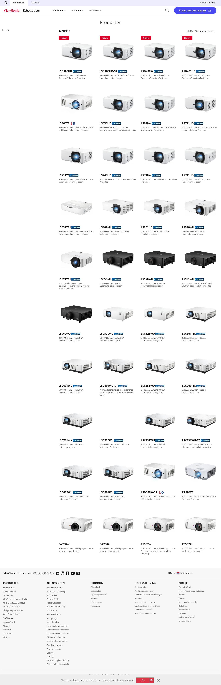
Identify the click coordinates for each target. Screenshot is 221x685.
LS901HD (147, 227)
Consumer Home (54, 649)
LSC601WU (65, 385)
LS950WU (147, 279)
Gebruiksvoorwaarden (108, 675)
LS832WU (65, 227)
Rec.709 (11, 212)
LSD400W (147, 71)
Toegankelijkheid (124, 675)
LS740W (146, 175)
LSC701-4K (65, 440)
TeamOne (7, 633)
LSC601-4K (189, 333)
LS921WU (65, 279)
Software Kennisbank (143, 609)
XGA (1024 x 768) (16, 111)
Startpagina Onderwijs (56, 591)
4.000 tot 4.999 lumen (18, 149)
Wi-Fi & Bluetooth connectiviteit (23, 224)
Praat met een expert (192, 10)
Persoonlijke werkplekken (57, 626)
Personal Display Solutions (58, 660)
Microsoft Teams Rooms (57, 641)
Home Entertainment (18, 86)
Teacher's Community (56, 606)
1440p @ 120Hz (15, 220)
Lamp (10, 56)
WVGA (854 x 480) (16, 107)
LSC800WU (65, 492)
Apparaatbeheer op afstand (58, 633)
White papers (96, 602)
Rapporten (95, 606)
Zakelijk (35, 2)
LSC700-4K (189, 385)
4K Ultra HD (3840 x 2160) (20, 128)
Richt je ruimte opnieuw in (58, 664)
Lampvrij (11, 191)
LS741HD (188, 175)
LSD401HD (189, 71)
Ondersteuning (207, 2)
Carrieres (182, 613)
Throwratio (11, 166)
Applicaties (11, 73)
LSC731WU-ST (191, 440)
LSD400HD (65, 71)
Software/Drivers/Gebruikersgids (148, 594)
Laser (10, 61)
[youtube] (73, 573)
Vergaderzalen (53, 622)
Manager (6, 626)
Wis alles (48, 36)
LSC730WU (106, 440)
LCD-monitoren (9, 591)
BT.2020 (11, 207)
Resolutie (10, 103)
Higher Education (54, 603)
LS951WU (188, 279)
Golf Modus (13, 245)
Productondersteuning (144, 591)
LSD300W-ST (149, 492)
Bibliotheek (95, 587)
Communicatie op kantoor (58, 629)
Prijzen (181, 594)
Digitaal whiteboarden (56, 637)
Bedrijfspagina (52, 618)
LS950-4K (106, 279)
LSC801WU (106, 492)
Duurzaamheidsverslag (188, 602)
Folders (94, 598)
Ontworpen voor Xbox (18, 216)
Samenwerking (184, 621)
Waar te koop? (184, 609)
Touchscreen (52, 595)
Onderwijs (19, 2)
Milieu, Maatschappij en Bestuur (191, 591)
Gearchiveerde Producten (145, 613)
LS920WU (188, 227)
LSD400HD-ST (108, 71)
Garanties (139, 598)
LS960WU (65, 333)
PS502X (187, 544)
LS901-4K (106, 227)
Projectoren (8, 595)
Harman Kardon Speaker (19, 195)
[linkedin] (58, 573)
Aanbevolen (206, 31)
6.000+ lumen (14, 157)
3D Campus (52, 610)
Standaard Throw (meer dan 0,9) (23, 170)
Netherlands (184, 573)
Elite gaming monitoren (13, 610)
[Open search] (168, 10)
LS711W (64, 175)
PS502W (146, 544)
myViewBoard (9, 622)
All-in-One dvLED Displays (14, 603)
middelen (94, 10)
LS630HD (105, 123)
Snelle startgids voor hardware (147, 606)
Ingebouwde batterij (17, 203)
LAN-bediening (14, 254)
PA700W (64, 544)
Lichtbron (10, 48)
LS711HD (188, 123)
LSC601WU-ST (109, 385)
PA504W (187, 492)
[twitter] (78, 573)
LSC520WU (106, 333)
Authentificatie (53, 599)
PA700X (105, 544)
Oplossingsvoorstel (99, 594)
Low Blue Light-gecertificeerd (22, 233)
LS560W (64, 123)
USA (143, 680)
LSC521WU (148, 333)
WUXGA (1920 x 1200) (18, 124)
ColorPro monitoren (11, 614)
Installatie (12, 90)
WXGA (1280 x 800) (17, 115)
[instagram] (63, 573)
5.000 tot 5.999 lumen (18, 153)
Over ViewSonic (185, 587)
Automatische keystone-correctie (24, 237)
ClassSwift (7, 629)
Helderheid (11, 136)
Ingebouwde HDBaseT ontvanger (24, 258)
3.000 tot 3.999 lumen (18, 145)
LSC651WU (148, 385)
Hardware (58, 10)
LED (9, 52)
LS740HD (105, 175)
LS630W (146, 123)
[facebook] (68, 573)
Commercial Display (11, 606)
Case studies (96, 591)
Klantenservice (140, 587)
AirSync (6, 637)
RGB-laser (12, 65)
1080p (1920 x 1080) (17, 119)
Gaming (50, 656)
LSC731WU (148, 440)
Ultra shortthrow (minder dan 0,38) (24, 178)
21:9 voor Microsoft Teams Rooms (25, 250)
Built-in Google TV (16, 199)
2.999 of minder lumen (18, 140)
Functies (10, 187)
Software (76, 10)
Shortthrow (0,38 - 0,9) (18, 174)
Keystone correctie (16, 241)
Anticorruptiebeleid (186, 617)
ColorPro (51, 653)
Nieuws (181, 598)
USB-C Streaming (16, 228)
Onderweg (12, 94)
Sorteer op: (192, 30)
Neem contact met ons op (145, 602)
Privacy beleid (93, 675)
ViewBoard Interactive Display (15, 599)
